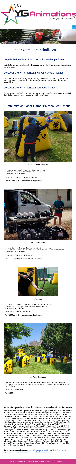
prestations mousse (23, 452)
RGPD (47, 461)
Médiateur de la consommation (58, 461)
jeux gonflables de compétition (38, 450)
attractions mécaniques (43, 452)
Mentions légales (39, 461)
